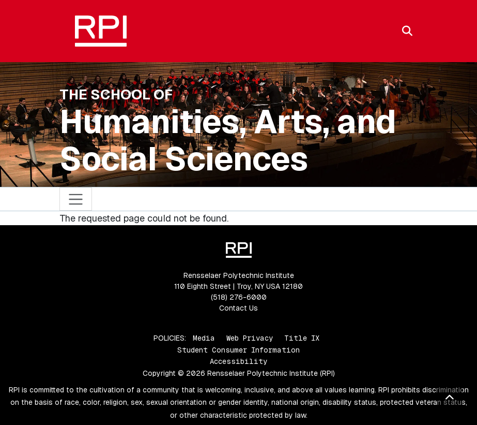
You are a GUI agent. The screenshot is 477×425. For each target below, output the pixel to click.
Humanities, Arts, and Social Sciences (227, 140)
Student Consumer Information (238, 350)
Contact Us (238, 308)
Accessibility (238, 361)
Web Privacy (249, 338)
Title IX (301, 338)
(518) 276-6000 (239, 297)
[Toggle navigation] (75, 199)
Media (204, 338)
